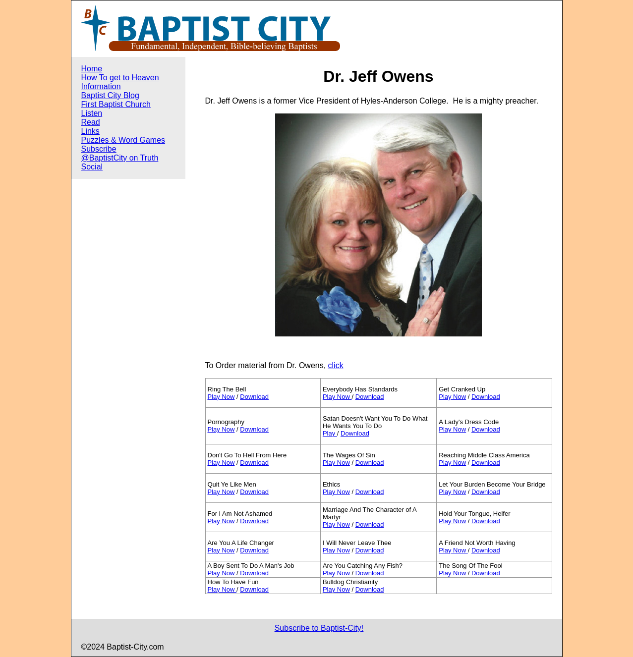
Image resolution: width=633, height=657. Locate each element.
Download (254, 396)
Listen (92, 113)
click (336, 365)
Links (90, 131)
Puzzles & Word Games (123, 140)
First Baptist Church (116, 104)
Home (92, 68)
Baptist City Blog (110, 95)
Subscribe (98, 149)
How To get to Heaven (120, 77)
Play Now (221, 396)
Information (101, 86)
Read (90, 122)
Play (330, 433)
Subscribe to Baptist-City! (319, 628)
